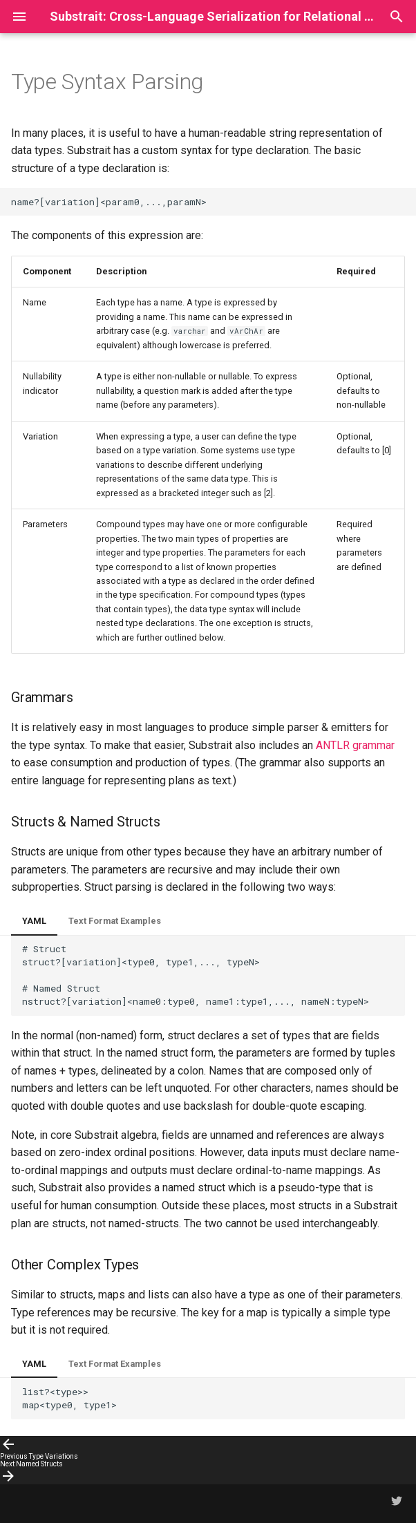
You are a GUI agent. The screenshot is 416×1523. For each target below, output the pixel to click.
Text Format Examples (114, 921)
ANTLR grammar (355, 745)
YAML (34, 921)
